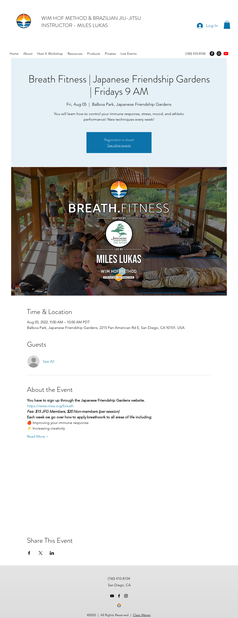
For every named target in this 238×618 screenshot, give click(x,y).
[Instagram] (219, 53)
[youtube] (226, 53)
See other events (119, 145)
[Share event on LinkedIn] (52, 553)
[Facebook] (212, 53)
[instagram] (126, 596)
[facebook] (119, 596)
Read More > (38, 436)
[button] (227, 25)
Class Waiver (142, 615)
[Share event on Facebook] (29, 553)
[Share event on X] (40, 553)
